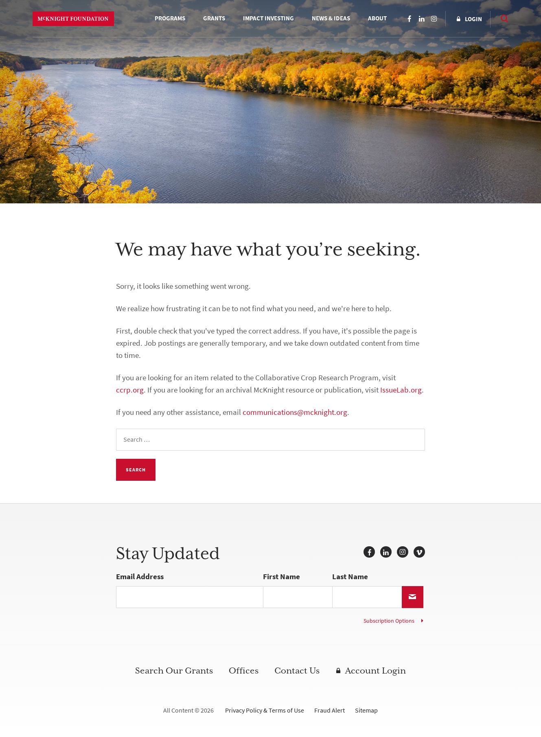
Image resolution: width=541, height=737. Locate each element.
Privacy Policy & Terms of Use (264, 710)
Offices (243, 671)
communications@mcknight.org (295, 412)
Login (473, 19)
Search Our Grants (174, 671)
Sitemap (366, 710)
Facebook (409, 18)
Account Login (375, 671)
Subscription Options (389, 621)
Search (500, 18)
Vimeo (419, 552)
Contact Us (297, 671)
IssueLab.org (401, 390)
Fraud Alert (329, 710)
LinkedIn (421, 18)
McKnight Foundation (73, 18)
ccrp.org (130, 390)
